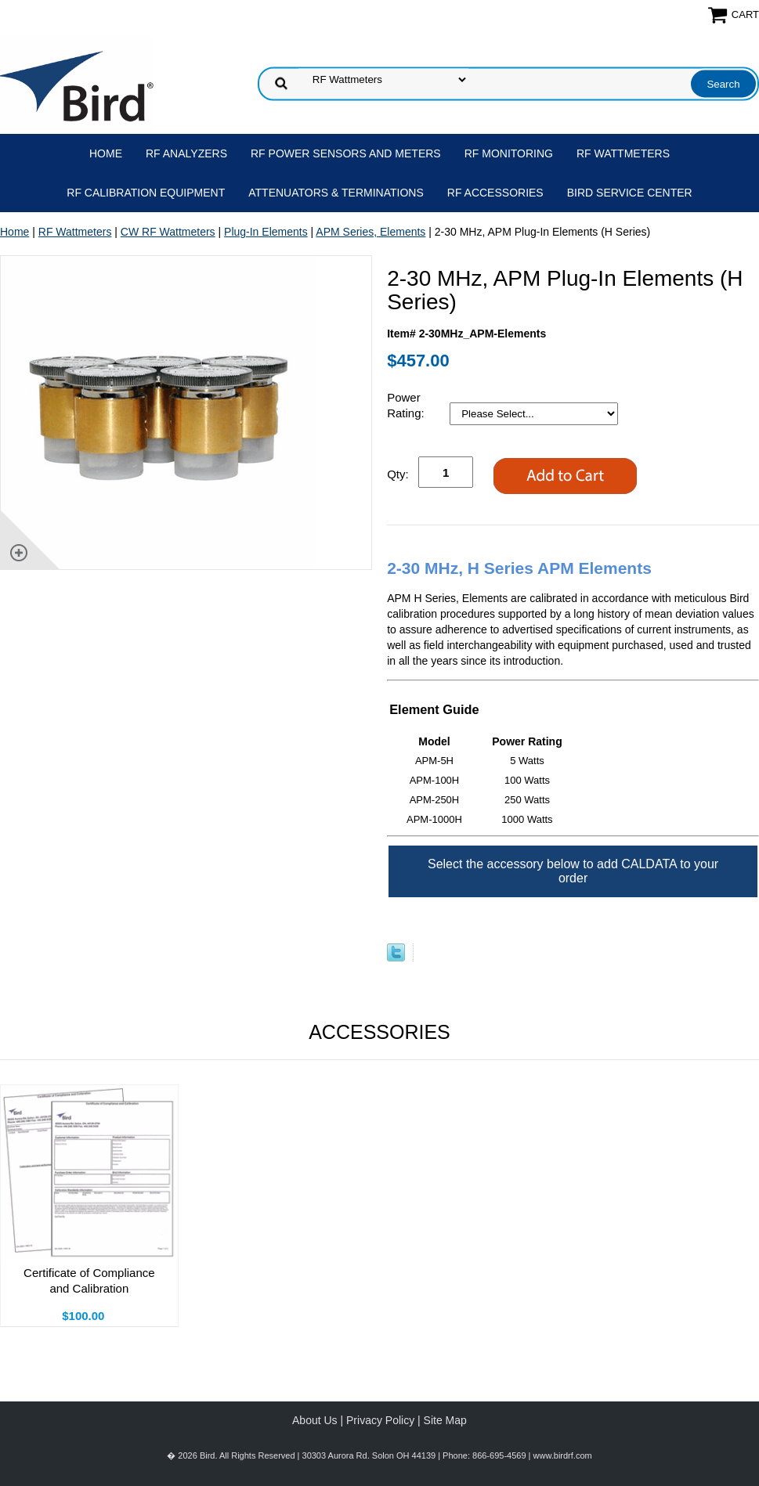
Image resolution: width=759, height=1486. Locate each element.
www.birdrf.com (562, 1455)
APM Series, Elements (370, 231)
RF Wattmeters (623, 153)
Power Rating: (407, 405)
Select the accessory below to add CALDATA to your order (573, 871)
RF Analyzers (186, 153)
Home (105, 153)
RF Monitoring (508, 153)
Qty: (398, 474)
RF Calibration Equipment (146, 192)
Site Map (445, 1420)
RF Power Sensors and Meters (346, 153)
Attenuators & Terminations (336, 192)
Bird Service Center (629, 192)
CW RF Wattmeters (168, 231)
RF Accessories (495, 192)
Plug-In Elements (266, 231)
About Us (315, 1420)
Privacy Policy (380, 1420)
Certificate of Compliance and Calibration (89, 1280)
